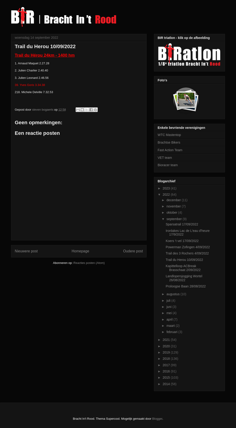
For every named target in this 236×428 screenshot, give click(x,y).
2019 (167, 352)
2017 (167, 365)
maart (171, 326)
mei (169, 313)
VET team (165, 157)
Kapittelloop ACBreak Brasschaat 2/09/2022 (183, 268)
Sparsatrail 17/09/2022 (182, 224)
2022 (167, 194)
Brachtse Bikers (169, 142)
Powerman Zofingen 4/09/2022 (188, 247)
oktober (172, 212)
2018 (167, 358)
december (174, 200)
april (169, 319)
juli (168, 300)
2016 (167, 371)
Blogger (157, 418)
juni (169, 307)
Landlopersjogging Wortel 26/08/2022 (184, 278)
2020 (167, 346)
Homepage (80, 251)
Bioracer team (168, 165)
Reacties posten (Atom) (89, 263)
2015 (167, 377)
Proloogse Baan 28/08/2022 (186, 286)
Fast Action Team (170, 150)
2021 (167, 340)
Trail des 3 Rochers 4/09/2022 (187, 253)
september (174, 219)
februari (172, 332)
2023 (167, 188)
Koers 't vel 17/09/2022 (182, 241)
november (174, 206)
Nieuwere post (26, 251)
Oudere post (133, 251)
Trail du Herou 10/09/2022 (184, 260)
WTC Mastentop (169, 135)
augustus (173, 294)
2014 (167, 384)
